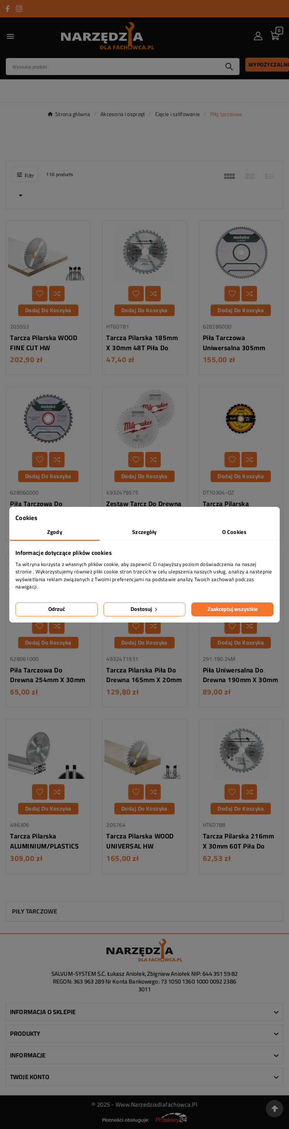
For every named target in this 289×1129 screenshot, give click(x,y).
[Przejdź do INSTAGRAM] (19, 8)
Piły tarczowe (34, 911)
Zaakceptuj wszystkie (232, 609)
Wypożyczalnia (268, 65)
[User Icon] (258, 36)
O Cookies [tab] (234, 532)
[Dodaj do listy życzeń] (40, 293)
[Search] (112, 66)
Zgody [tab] (54, 532)
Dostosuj (145, 609)
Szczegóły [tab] (144, 532)
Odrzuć (56, 609)
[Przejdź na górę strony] (274, 1108)
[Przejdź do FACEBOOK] (7, 8)
